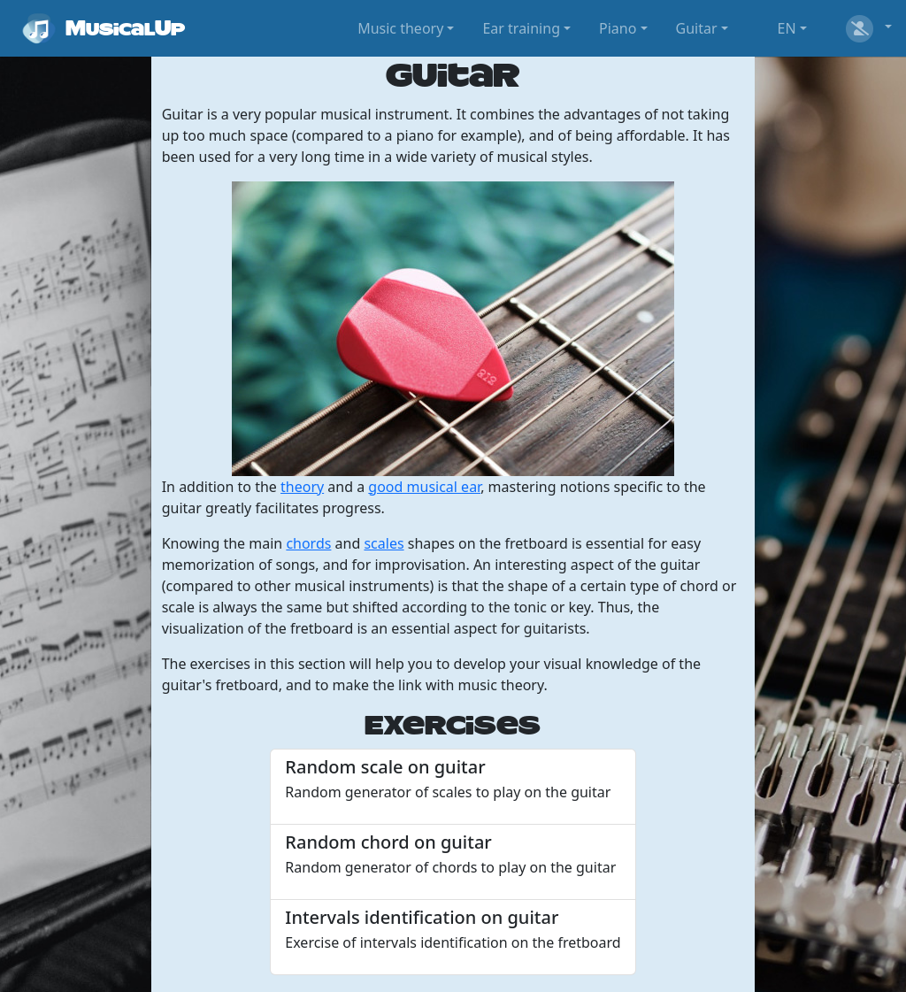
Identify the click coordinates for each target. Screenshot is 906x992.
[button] (867, 28)
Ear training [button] (521, 28)
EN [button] (787, 28)
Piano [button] (617, 28)
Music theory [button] (400, 28)
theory (302, 486)
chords (308, 543)
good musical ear (424, 486)
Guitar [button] (697, 28)
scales (383, 543)
